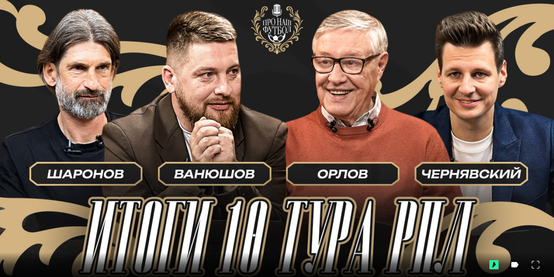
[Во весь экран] (535, 264)
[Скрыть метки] (515, 264)
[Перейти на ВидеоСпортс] (494, 264)
